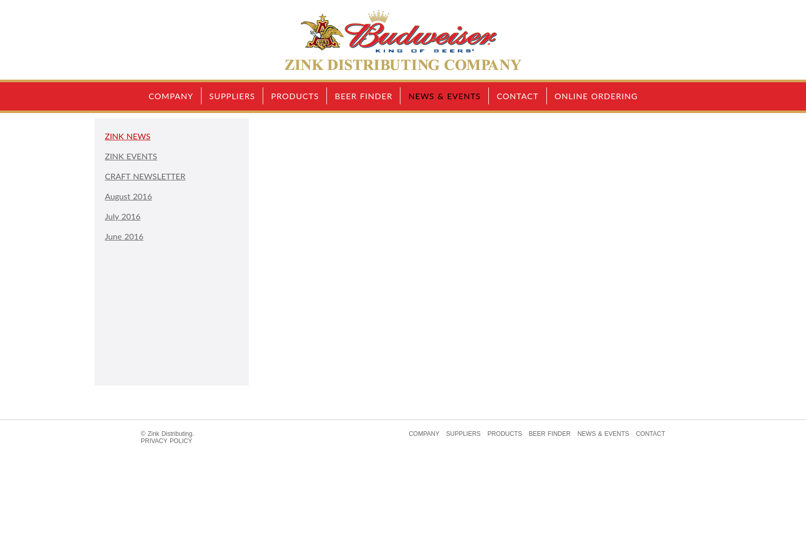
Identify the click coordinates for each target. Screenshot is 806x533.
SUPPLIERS (232, 96)
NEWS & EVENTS (444, 96)
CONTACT (518, 96)
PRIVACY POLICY (166, 441)
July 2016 (122, 216)
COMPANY (171, 96)
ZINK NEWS (128, 136)
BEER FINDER (363, 96)
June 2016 (124, 236)
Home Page (403, 40)
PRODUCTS (295, 96)
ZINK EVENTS (131, 156)
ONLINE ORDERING (596, 96)
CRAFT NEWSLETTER (145, 176)
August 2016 (128, 196)
